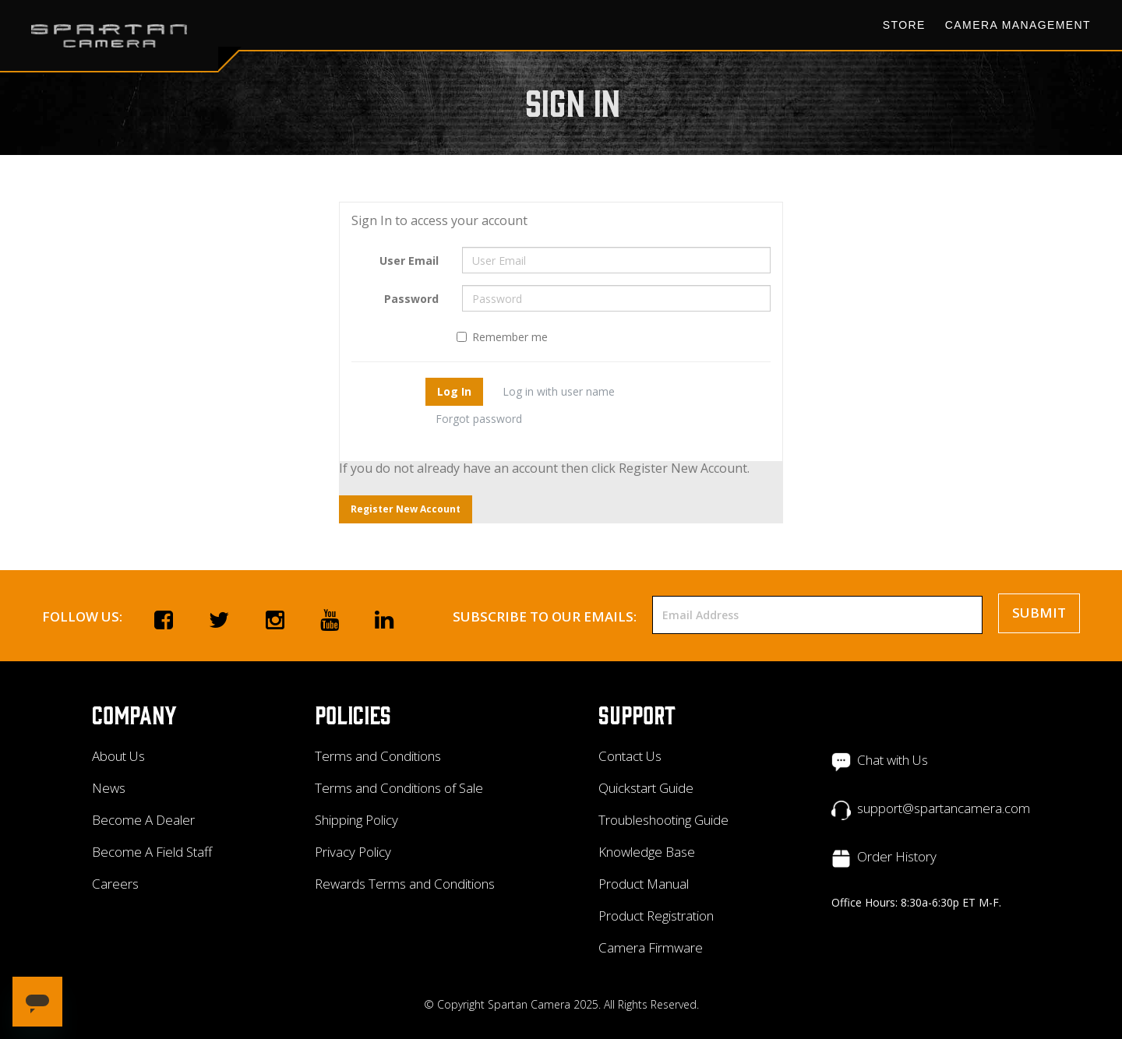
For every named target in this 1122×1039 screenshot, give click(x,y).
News (108, 788)
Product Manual (643, 884)
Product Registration (656, 916)
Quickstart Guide (645, 788)
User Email (409, 260)
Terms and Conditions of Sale (399, 788)
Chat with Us (892, 760)
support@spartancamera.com (943, 808)
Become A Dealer (143, 820)
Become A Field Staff (152, 852)
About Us (118, 756)
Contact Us (630, 756)
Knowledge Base (646, 852)
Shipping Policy (356, 820)
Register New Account (405, 509)
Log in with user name (559, 391)
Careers (115, 884)
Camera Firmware (650, 947)
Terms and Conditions (378, 756)
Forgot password (479, 418)
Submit (1039, 613)
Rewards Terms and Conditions (405, 884)
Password (411, 298)
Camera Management (1018, 25)
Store (904, 25)
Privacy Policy (353, 852)
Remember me (502, 336)
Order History (897, 856)
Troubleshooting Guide (663, 820)
